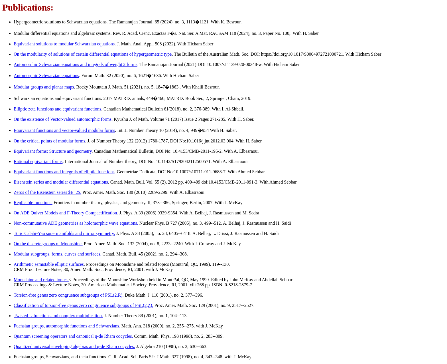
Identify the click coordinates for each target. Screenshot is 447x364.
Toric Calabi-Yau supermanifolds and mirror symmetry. (64, 233)
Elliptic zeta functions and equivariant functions (57, 108)
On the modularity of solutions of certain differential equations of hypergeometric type (93, 54)
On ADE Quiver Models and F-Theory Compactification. (66, 212)
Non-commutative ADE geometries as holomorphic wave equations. (76, 223)
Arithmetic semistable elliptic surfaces (49, 264)
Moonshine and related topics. (41, 279)
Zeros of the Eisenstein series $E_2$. (47, 192)
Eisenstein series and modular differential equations (61, 182)
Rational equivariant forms (38, 161)
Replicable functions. (33, 202)
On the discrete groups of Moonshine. (48, 243)
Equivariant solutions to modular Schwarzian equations (64, 43)
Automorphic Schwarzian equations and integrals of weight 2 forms (75, 64)
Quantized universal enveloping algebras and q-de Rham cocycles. (74, 346)
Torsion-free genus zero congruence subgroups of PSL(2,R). (68, 295)
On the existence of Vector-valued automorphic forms (62, 119)
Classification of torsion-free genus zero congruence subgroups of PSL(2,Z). (83, 305)
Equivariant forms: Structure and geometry (53, 151)
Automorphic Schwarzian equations (46, 75)
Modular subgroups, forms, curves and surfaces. (57, 254)
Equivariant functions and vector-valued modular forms (64, 130)
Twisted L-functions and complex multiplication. (58, 315)
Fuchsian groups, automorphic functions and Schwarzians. (67, 325)
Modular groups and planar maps (44, 87)
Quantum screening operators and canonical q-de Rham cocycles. (73, 336)
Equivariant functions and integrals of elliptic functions (64, 171)
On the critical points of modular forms (49, 140)
